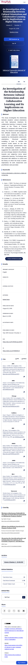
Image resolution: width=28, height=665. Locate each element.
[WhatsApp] (9, 610)
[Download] (23, 597)
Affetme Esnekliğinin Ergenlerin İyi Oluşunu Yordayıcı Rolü (13, 527)
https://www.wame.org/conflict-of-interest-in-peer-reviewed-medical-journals (13, 647)
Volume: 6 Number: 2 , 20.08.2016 (13, 562)
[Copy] (24, 376)
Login (24, 2)
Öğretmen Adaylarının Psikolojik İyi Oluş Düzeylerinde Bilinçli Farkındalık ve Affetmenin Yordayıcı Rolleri (13, 514)
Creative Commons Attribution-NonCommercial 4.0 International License (14, 630)
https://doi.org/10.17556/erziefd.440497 (10, 532)
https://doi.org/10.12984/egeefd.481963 (10, 521)
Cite (14, 43)
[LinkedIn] (18, 610)
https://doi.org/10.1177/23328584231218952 (11, 546)
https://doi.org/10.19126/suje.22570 (12, 342)
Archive (4, 555)
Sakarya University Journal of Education (14, 71)
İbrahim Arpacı (14, 32)
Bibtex (24, 358)
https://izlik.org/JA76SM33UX (11, 351)
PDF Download (14, 39)
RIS (17, 358)
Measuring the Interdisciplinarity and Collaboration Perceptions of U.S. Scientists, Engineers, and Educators (13, 540)
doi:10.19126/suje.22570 (8, 389)
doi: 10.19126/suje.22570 (18, 437)
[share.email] (23, 610)
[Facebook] (4, 610)
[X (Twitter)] (14, 610)
